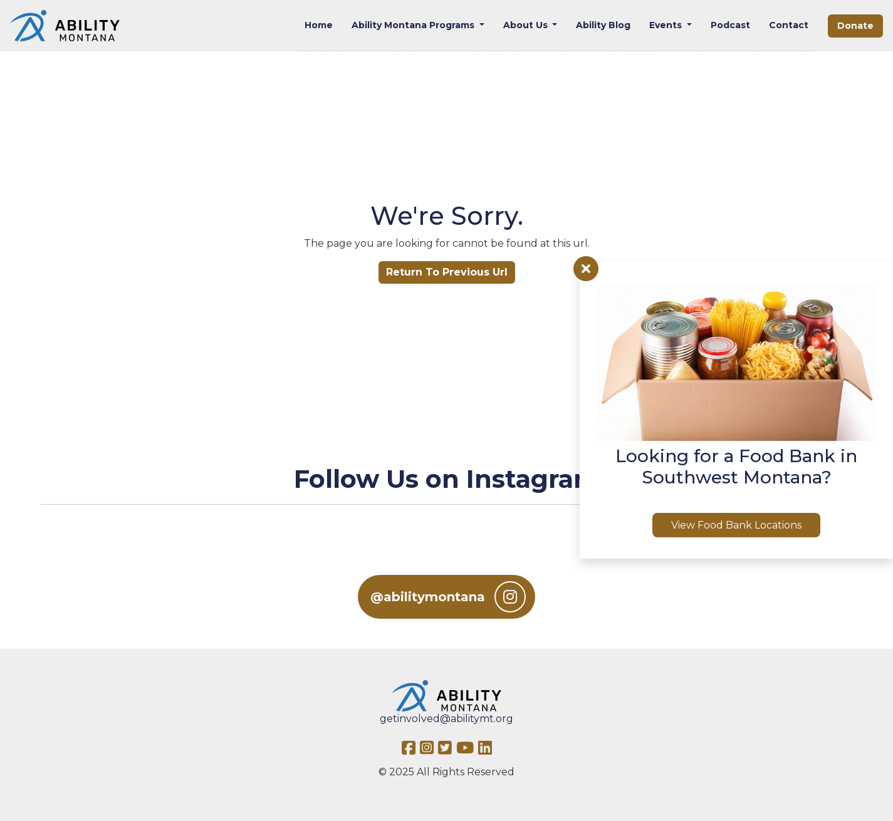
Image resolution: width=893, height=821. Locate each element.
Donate (855, 25)
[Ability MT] (65, 25)
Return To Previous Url (447, 272)
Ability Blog (603, 25)
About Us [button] (526, 25)
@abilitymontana (448, 596)
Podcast (730, 25)
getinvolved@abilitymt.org (446, 719)
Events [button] (666, 25)
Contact (788, 25)
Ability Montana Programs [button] (414, 25)
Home (319, 25)
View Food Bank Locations (736, 525)
